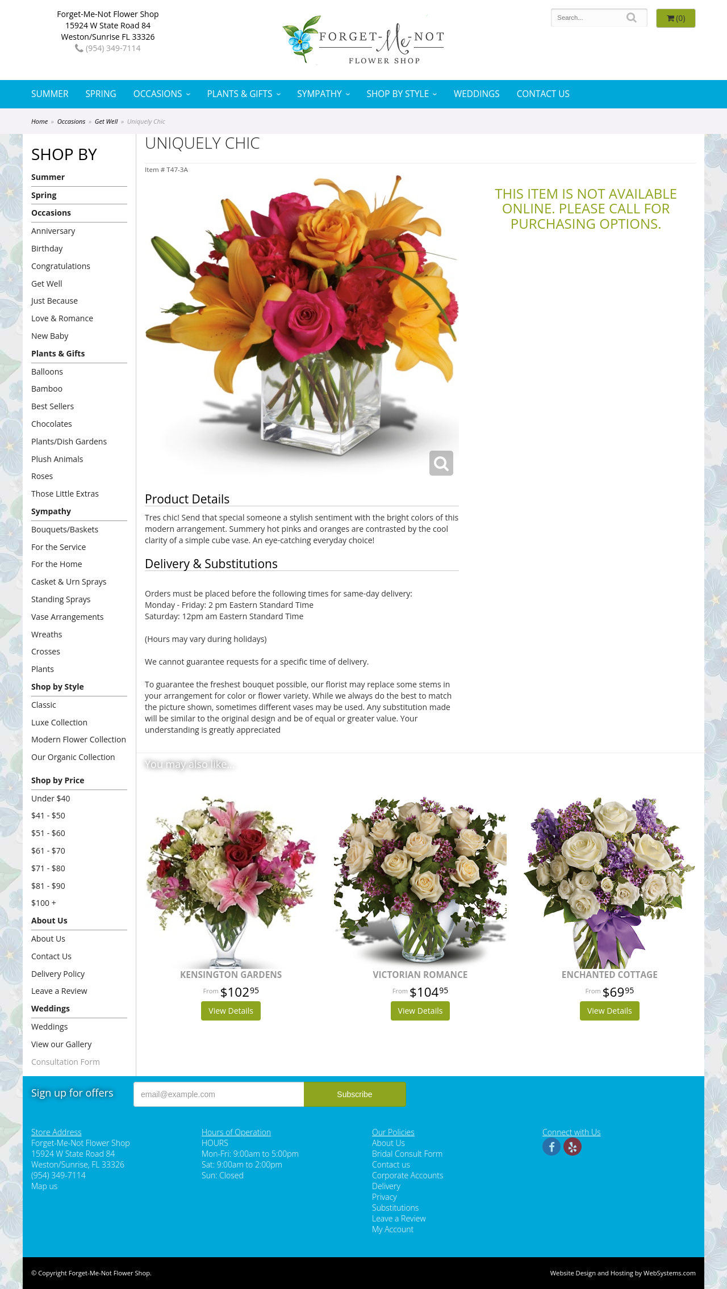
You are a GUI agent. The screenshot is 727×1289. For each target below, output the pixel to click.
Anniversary (53, 230)
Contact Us (543, 94)
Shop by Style (398, 94)
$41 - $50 (48, 815)
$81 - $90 (48, 885)
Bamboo (46, 388)
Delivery (386, 1186)
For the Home (56, 564)
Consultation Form (65, 1061)
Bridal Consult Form (407, 1153)
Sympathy (319, 94)
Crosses (45, 651)
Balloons (47, 371)
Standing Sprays (60, 599)
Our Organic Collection (73, 756)
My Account (392, 1229)
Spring (100, 94)
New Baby (49, 335)
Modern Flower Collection (78, 739)
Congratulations (60, 266)
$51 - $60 (48, 833)
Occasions (157, 94)
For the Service (58, 546)
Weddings (477, 94)
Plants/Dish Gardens (69, 441)
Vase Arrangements (67, 616)
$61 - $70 (48, 850)
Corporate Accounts (407, 1175)
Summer (49, 94)
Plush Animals (57, 459)
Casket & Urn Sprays (69, 581)
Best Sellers (52, 406)
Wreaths (46, 634)
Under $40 (50, 798)
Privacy (384, 1196)
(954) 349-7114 (107, 48)
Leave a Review (59, 990)
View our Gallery (61, 1044)
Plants (42, 669)
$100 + (43, 902)
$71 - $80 (48, 868)
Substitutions (395, 1207)
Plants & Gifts (239, 94)
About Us (49, 920)
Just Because (54, 300)
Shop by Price (57, 780)
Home (39, 121)
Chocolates (51, 423)
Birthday (46, 248)
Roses (42, 476)
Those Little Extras (65, 493)
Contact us (391, 1164)
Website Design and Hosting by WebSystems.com (623, 1273)
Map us (44, 1186)
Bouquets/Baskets (64, 529)
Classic (43, 704)
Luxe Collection (59, 722)
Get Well (106, 121)
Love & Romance (62, 318)
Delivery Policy (58, 973)
